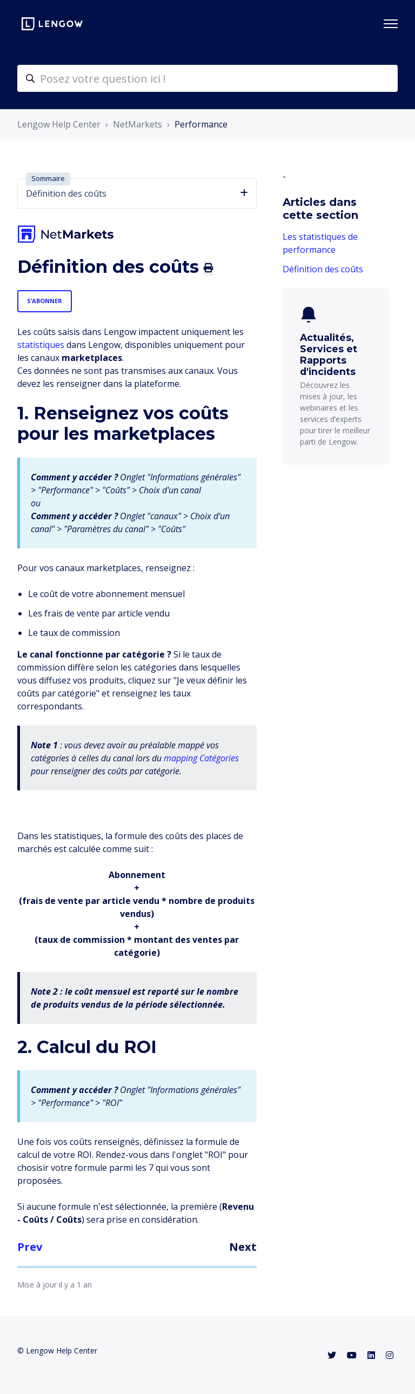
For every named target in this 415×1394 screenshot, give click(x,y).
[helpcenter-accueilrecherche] (207, 78)
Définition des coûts (323, 269)
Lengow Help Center (59, 124)
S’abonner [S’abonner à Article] (44, 301)
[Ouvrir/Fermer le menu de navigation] (390, 24)
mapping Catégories (201, 758)
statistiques (40, 345)
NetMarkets (137, 124)
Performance (201, 124)
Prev (29, 1246)
